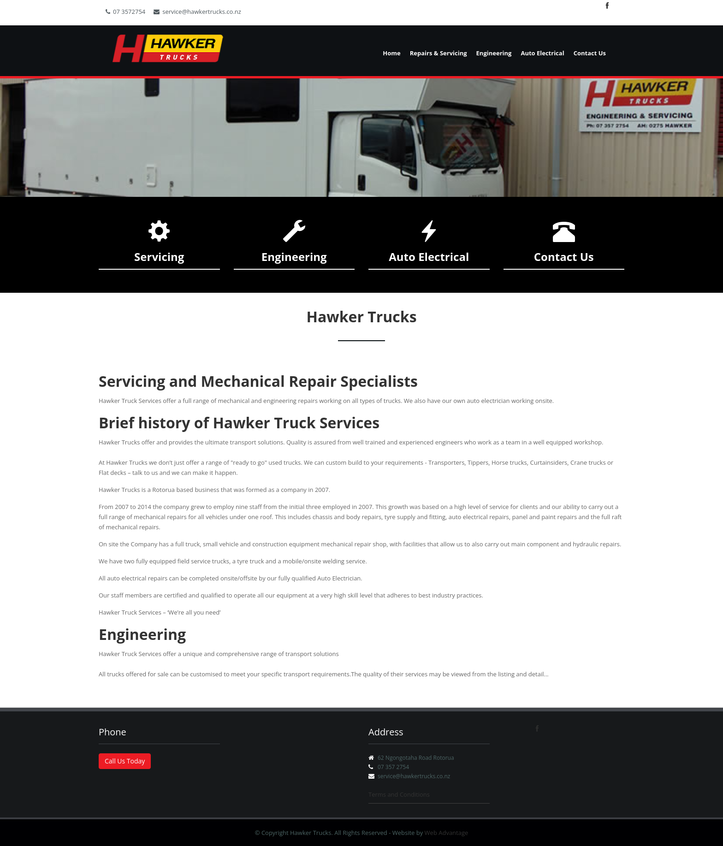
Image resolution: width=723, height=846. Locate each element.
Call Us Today (125, 761)
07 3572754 (125, 11)
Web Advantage (446, 832)
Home (391, 53)
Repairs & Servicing (438, 53)
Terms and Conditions (399, 794)
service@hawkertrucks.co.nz (197, 11)
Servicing (159, 256)
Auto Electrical (542, 53)
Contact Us (590, 53)
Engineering (494, 53)
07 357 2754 (393, 767)
